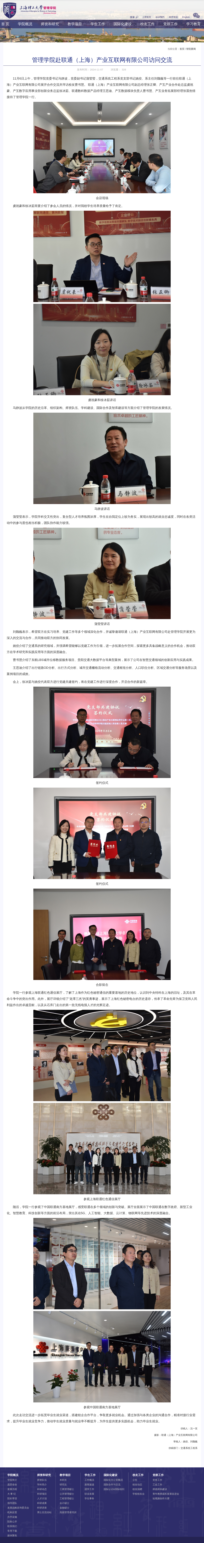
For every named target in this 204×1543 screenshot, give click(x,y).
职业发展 (89, 1493)
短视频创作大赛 (161, 1498)
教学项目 (75, 24)
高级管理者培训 (68, 1512)
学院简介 (12, 1480)
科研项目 (42, 1493)
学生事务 (89, 1498)
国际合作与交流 (112, 1484)
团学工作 (89, 1489)
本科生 (63, 1480)
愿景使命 (12, 1484)
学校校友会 (139, 1493)
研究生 (63, 1484)
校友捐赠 (137, 1489)
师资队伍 (42, 1480)
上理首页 (146, 17)
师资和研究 (50, 24)
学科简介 (42, 1484)
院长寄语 (12, 1498)
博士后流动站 (44, 1512)
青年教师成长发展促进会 (166, 1493)
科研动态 (42, 1489)
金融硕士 (64, 1507)
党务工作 (157, 1480)
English (186, 17)
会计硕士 (64, 1503)
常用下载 (12, 1530)
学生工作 (98, 24)
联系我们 (12, 1526)
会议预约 (160, 17)
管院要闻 (191, 48)
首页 (182, 48)
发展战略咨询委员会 (18, 1507)
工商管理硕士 (67, 1489)
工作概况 (89, 1480)
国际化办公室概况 (113, 1480)
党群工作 (170, 24)
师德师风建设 (160, 1489)
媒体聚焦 (12, 1535)
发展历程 (12, 1489)
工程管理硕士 (67, 1498)
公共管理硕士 (67, 1493)
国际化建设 (123, 24)
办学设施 (12, 1517)
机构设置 (12, 1512)
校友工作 (147, 24)
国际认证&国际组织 (114, 1489)
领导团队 (12, 1503)
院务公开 (12, 1521)
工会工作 (157, 1484)
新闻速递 (89, 1484)
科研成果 (42, 1503)
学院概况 (25, 24)
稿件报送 (173, 17)
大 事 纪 (11, 1493)
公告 (135, 1480)
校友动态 (137, 1484)
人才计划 (42, 1498)
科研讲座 (42, 1507)
